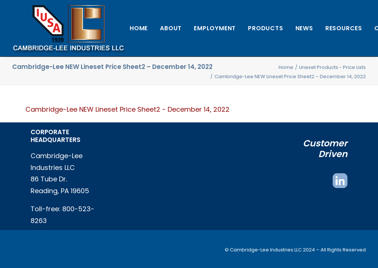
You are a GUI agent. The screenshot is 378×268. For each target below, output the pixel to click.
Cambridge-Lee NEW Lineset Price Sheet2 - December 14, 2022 (127, 109)
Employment (215, 28)
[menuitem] (139, 28)
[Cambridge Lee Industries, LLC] (68, 28)
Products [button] (265, 28)
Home (139, 28)
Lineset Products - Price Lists (332, 67)
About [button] (171, 28)
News (304, 28)
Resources (343, 28)
